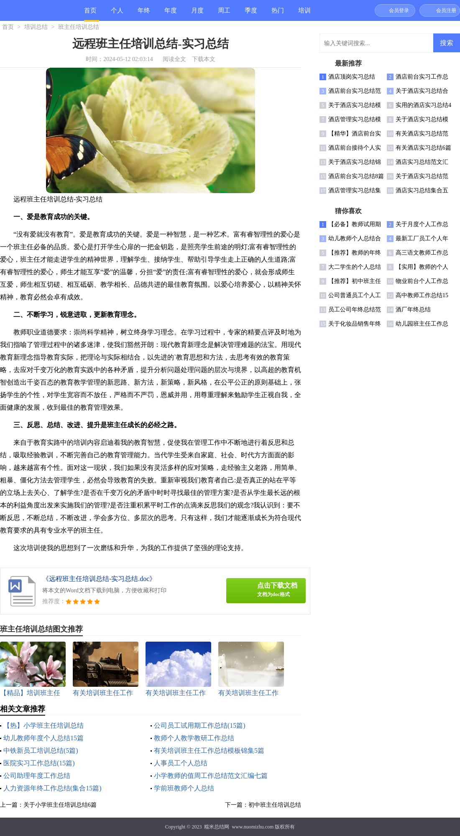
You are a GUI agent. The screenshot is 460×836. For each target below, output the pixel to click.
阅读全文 (174, 59)
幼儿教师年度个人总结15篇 (43, 738)
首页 (90, 10)
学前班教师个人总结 (184, 788)
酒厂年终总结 (413, 309)
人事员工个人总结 (180, 763)
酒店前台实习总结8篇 (356, 176)
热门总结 (277, 14)
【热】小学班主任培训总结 (43, 725)
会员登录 (399, 10)
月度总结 (197, 14)
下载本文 (203, 59)
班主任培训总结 (78, 27)
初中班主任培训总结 (274, 805)
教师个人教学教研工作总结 (194, 738)
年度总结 (170, 14)
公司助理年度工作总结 (36, 775)
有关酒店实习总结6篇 (423, 148)
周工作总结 (224, 14)
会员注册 (446, 10)
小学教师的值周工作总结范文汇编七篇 (211, 775)
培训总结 (304, 14)
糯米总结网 (216, 827)
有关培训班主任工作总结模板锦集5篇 (209, 750)
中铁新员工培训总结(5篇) (40, 750)
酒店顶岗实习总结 (351, 77)
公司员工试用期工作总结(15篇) (199, 725)
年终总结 (144, 14)
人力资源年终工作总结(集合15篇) (52, 788)
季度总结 (251, 14)
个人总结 (117, 14)
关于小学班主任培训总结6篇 (60, 805)
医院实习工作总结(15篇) (39, 763)
